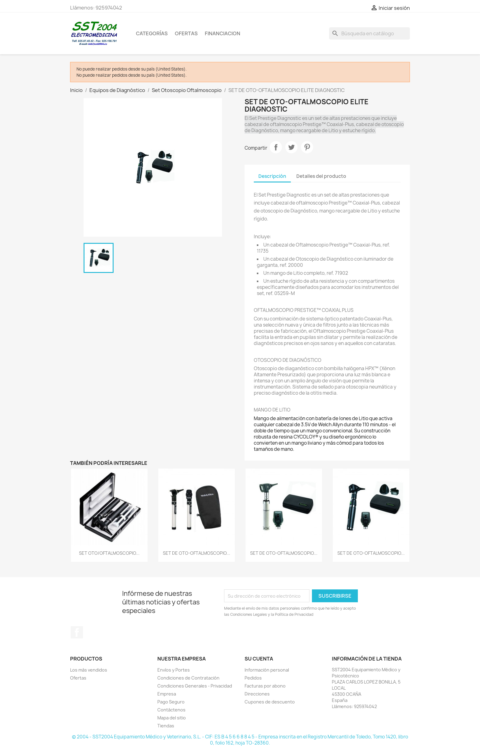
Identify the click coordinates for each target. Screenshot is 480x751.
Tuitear (291, 147)
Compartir (276, 147)
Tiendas (165, 726)
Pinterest (307, 147)
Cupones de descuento (270, 702)
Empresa (166, 694)
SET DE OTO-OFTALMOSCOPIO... (196, 553)
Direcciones (257, 694)
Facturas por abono (265, 686)
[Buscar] (369, 33)
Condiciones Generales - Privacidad (194, 686)
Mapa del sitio (171, 718)
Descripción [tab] (272, 176)
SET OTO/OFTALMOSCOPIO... (109, 553)
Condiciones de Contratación (188, 678)
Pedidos (253, 678)
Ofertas (78, 678)
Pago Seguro (171, 702)
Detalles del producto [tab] (321, 176)
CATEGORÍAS (152, 33)
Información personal (267, 670)
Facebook (77, 632)
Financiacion (222, 33)
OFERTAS (186, 33)
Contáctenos (171, 710)
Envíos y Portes (173, 670)
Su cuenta (259, 658)
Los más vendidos (88, 670)
